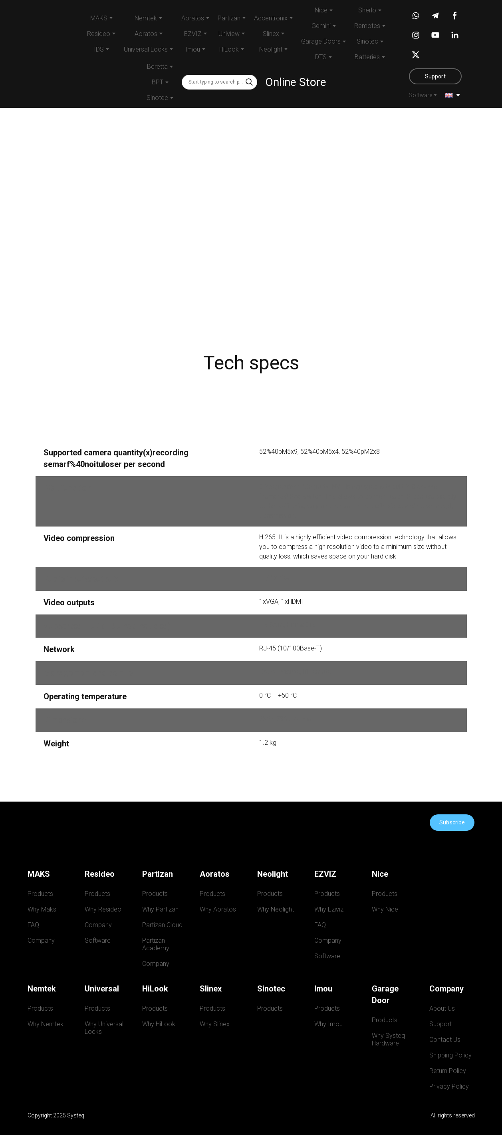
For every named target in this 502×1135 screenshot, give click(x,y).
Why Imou (328, 1024)
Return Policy (447, 1071)
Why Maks (42, 909)
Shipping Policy (450, 1055)
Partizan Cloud (162, 925)
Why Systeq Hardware (390, 1039)
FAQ (33, 925)
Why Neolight (275, 909)
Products (40, 894)
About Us (442, 1008)
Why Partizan (160, 909)
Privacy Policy (449, 1086)
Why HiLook (158, 1024)
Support (440, 1024)
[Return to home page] (46, 54)
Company (41, 940)
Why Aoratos (218, 909)
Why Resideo (103, 909)
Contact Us (444, 1039)
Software (420, 95)
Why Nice (385, 909)
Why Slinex (215, 1024)
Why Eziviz (328, 909)
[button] (249, 82)
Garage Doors (321, 41)
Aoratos (192, 18)
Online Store (295, 82)
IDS (99, 49)
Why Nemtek (45, 1024)
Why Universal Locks (105, 1027)
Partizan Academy (155, 944)
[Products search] (219, 82)
